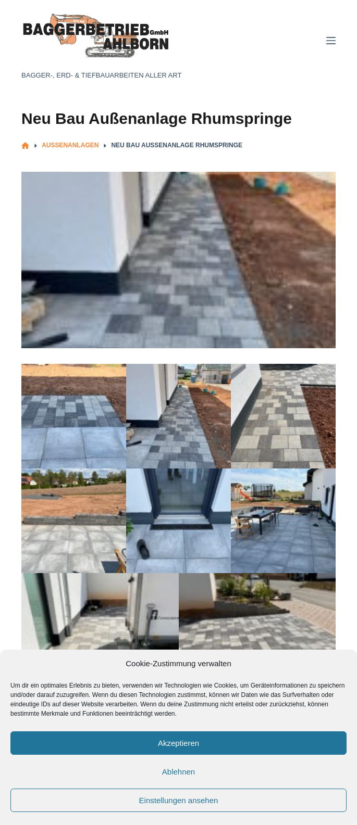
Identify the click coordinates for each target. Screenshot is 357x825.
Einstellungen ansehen (178, 800)
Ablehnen (178, 771)
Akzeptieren (178, 743)
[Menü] (331, 40)
